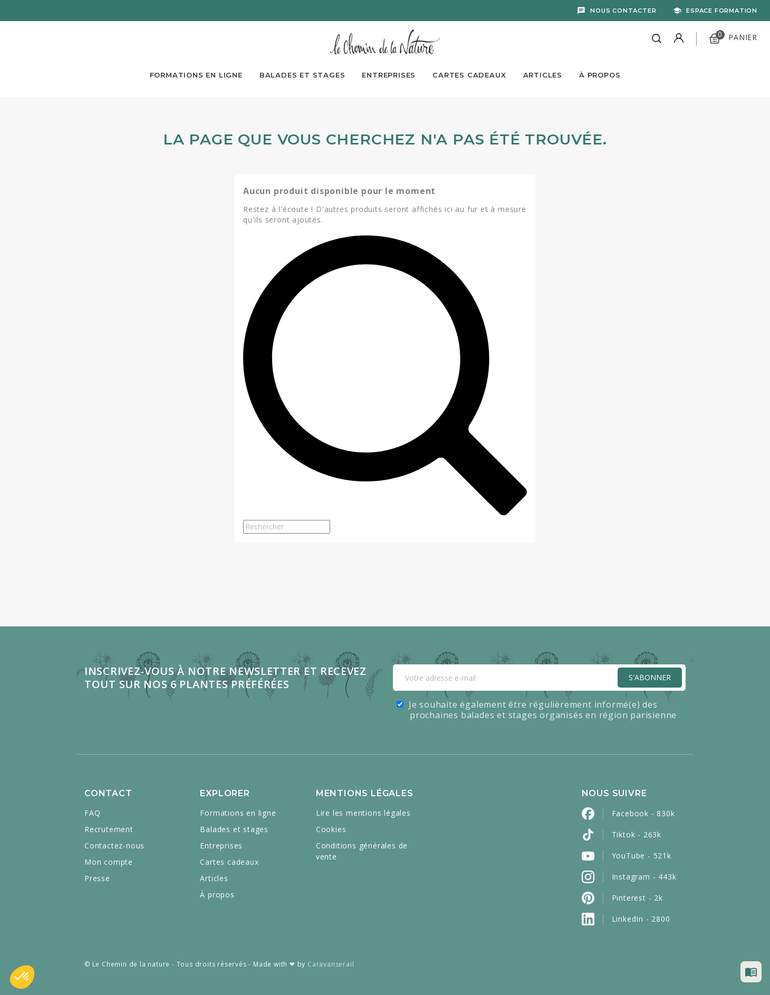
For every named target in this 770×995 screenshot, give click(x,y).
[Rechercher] (286, 527)
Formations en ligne (196, 75)
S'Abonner (650, 677)
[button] (22, 977)
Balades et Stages (302, 75)
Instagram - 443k (644, 877)
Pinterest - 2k (637, 898)
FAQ (92, 813)
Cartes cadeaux (229, 862)
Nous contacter (623, 10)
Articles (542, 75)
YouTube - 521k (641, 856)
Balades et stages (234, 829)
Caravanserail (330, 964)
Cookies (331, 829)
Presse (97, 878)
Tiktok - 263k (636, 834)
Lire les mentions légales (363, 813)
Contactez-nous (114, 846)
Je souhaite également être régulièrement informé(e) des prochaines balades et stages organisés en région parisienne (543, 710)
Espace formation (721, 10)
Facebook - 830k (643, 813)
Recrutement (108, 829)
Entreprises (389, 75)
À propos (599, 75)
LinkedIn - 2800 (641, 919)
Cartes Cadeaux (469, 75)
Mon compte (108, 862)
